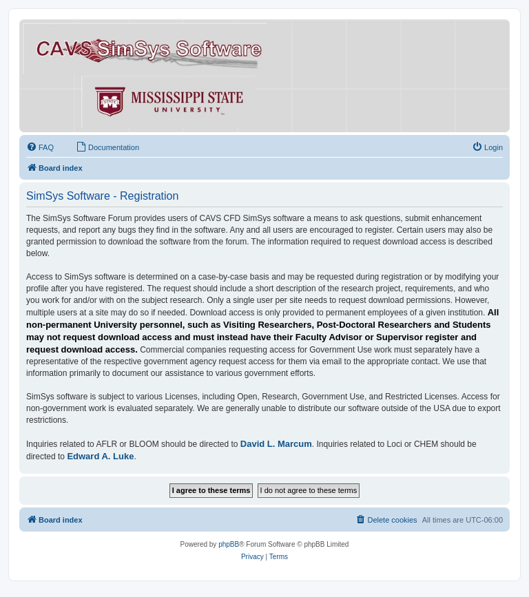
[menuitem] (40, 147)
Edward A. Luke (100, 456)
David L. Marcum (276, 444)
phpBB (228, 544)
